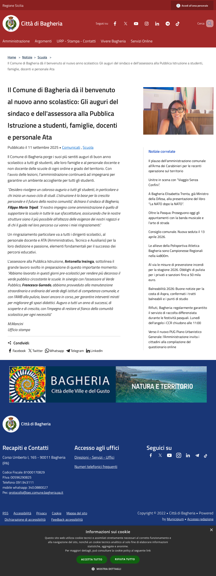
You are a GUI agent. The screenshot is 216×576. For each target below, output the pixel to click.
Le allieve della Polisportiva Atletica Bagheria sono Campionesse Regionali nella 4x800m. (175, 250)
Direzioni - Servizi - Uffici (94, 457)
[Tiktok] (171, 23)
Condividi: (18, 343)
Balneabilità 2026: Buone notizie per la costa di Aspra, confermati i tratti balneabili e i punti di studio (176, 293)
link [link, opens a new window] (148, 550)
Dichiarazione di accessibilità (25, 519)
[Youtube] (130, 23)
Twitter (35, 350)
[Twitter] (119, 23)
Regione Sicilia (13, 5)
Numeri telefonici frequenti (95, 466)
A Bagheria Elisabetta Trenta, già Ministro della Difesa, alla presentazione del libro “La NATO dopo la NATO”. (178, 198)
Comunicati (71, 147)
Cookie (56, 513)
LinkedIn (94, 350)
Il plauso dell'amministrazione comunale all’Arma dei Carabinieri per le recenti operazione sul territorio (177, 165)
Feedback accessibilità (67, 519)
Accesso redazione (200, 519)
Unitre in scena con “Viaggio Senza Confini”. (173, 182)
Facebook (17, 350)
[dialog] (108, 551)
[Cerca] (208, 23)
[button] (108, 569)
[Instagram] (140, 23)
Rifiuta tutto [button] (125, 559)
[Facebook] (109, 23)
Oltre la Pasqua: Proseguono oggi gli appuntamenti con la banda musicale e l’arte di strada (176, 217)
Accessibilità (22, 513)
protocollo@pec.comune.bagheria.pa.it (36, 492)
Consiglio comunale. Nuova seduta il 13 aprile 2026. (176, 234)
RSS (5, 513)
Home (12, 57)
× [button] (211, 530)
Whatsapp (54, 350)
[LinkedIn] (151, 23)
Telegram (75, 350)
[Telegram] (161, 23)
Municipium (175, 519)
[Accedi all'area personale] (192, 6)
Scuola (42, 57)
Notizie (27, 57)
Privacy (41, 513)
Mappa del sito (76, 513)
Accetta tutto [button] (91, 559)
